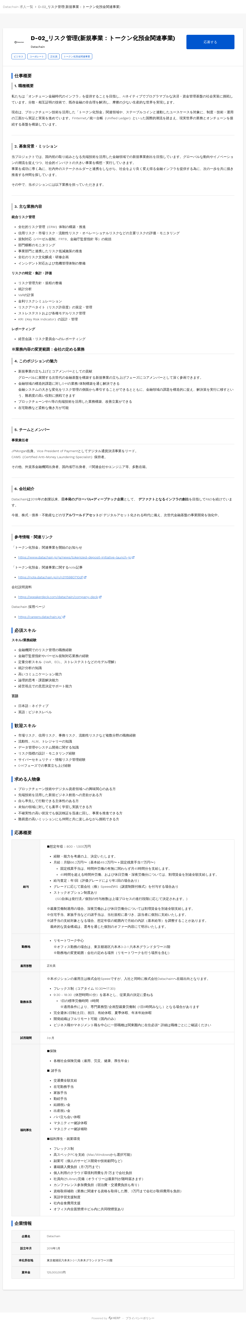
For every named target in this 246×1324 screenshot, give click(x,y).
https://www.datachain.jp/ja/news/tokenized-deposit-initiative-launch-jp (74, 557)
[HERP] (114, 1318)
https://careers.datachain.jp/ (40, 617)
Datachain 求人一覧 (18, 7)
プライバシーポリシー (140, 1318)
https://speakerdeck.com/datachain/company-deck (58, 597)
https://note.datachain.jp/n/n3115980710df (50, 577)
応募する (210, 42)
